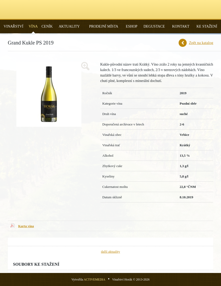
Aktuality (69, 26)
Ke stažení (207, 26)
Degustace (154, 26)
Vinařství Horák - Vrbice (110, 9)
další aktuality (110, 251)
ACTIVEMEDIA (94, 279)
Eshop (131, 26)
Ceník (47, 26)
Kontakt (181, 26)
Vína (33, 26)
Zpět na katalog (201, 43)
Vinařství (13, 26)
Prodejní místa (103, 26)
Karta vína (26, 226)
